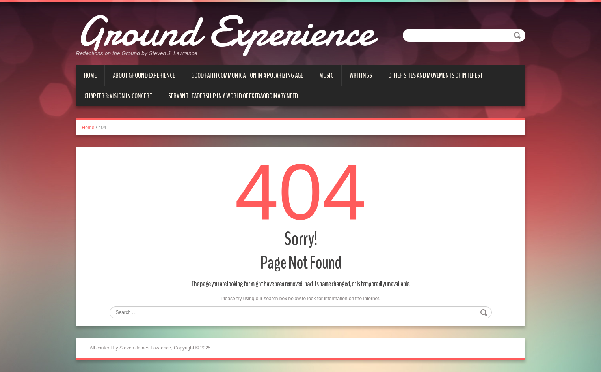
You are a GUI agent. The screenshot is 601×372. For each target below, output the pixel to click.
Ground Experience (224, 31)
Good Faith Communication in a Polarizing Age (247, 75)
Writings (361, 75)
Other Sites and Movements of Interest (435, 75)
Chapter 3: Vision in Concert (118, 96)
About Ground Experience (144, 75)
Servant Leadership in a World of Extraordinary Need (233, 96)
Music (326, 75)
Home (90, 75)
